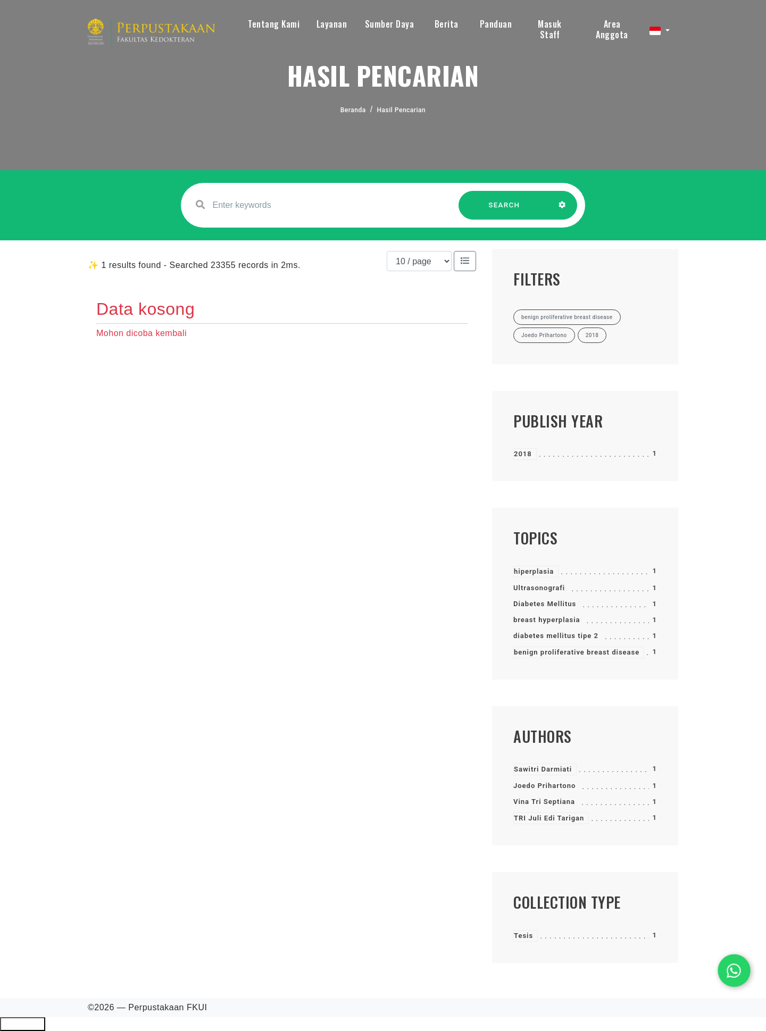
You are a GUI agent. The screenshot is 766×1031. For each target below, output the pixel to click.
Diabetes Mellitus (544, 604)
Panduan (496, 24)
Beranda (353, 110)
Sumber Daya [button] (389, 24)
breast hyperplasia (546, 620)
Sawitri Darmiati (543, 769)
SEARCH (504, 210)
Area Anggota (612, 29)
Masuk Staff (550, 29)
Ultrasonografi (539, 588)
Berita (447, 24)
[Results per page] (419, 261)
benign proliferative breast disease (576, 652)
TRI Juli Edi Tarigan (549, 818)
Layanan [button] (332, 24)
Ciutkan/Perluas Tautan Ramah (22, 1024)
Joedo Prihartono (544, 786)
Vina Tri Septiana (544, 802)
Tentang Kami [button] (273, 24)
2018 (523, 454)
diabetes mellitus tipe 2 (555, 636)
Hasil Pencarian (401, 110)
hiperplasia (534, 571)
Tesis (523, 936)
